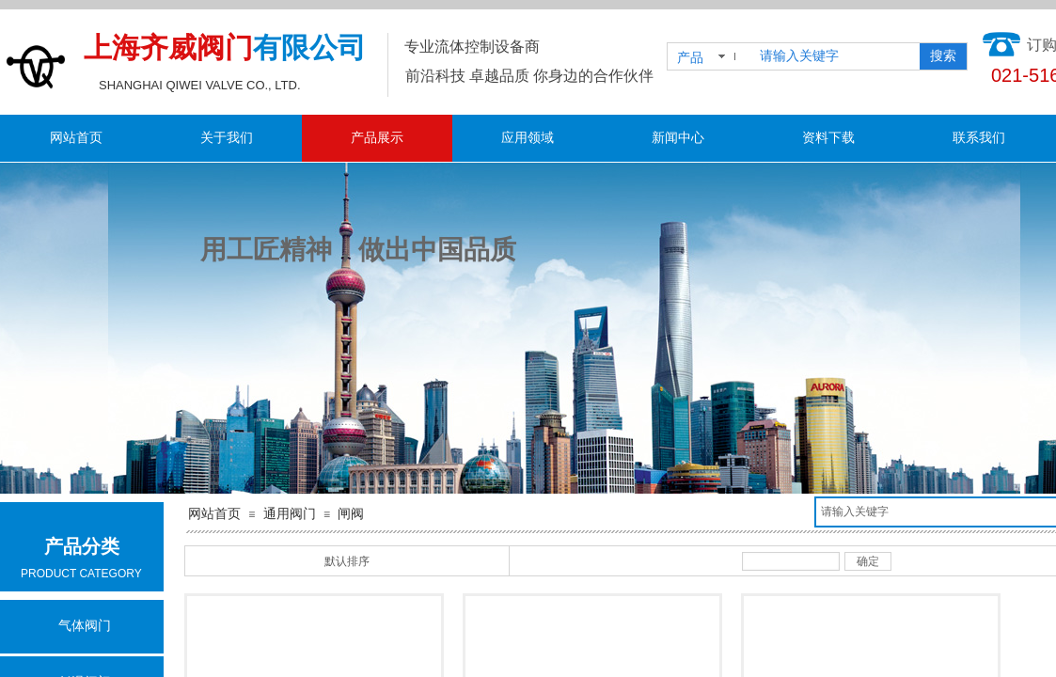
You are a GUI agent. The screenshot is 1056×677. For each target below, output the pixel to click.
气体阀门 (84, 626)
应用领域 (527, 138)
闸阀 (351, 514)
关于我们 (226, 138)
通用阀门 (289, 514)
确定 (868, 561)
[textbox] (836, 56)
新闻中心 (678, 138)
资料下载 (828, 138)
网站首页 (76, 138)
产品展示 (377, 138)
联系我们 (979, 138)
